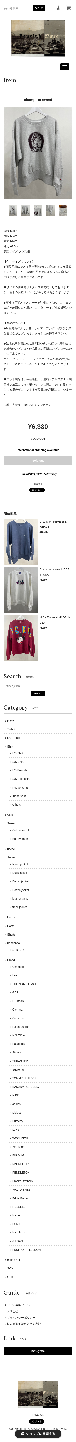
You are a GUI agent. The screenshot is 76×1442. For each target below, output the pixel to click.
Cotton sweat (20, 830)
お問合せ (12, 1311)
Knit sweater (20, 838)
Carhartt (17, 1009)
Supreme (18, 1069)
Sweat (11, 823)
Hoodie (11, 917)
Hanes (16, 1215)
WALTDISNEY (21, 1189)
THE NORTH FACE (24, 984)
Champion (18, 966)
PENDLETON (21, 1172)
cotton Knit (14, 1260)
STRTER (18, 949)
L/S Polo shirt (20, 770)
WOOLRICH (20, 1138)
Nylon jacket (20, 864)
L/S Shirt (17, 753)
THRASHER (20, 1061)
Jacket (11, 857)
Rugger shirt (20, 787)
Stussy (16, 1052)
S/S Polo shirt (21, 778)
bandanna (13, 943)
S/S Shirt (18, 761)
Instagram (38, 1351)
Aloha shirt (19, 796)
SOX (10, 1268)
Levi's (15, 1129)
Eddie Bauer (20, 1198)
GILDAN (17, 1241)
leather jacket (20, 898)
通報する (38, 484)
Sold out (38, 460)
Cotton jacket (20, 890)
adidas (16, 1104)
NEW (10, 720)
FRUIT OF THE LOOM (26, 1249)
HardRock (18, 1232)
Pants (11, 926)
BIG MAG (18, 1155)
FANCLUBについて (19, 1304)
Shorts (11, 934)
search (39, 8)
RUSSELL (18, 1206)
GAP (15, 992)
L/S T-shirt (13, 737)
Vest (10, 814)
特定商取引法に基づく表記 (24, 1324)
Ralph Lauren (20, 1026)
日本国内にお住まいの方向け (38, 474)
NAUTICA (18, 1035)
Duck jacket (19, 872)
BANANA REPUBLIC (25, 1086)
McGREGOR (20, 1164)
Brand (11, 960)
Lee (14, 975)
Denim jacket (20, 881)
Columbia (18, 1018)
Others (16, 804)
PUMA (16, 1224)
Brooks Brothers (22, 1181)
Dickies (16, 1112)
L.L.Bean (18, 1001)
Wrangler (18, 1146)
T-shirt (11, 729)
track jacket (19, 907)
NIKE (15, 1095)
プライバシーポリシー (21, 1317)
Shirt (10, 746)
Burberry (17, 1121)
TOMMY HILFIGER (24, 1078)
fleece (11, 849)
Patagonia (18, 1043)
